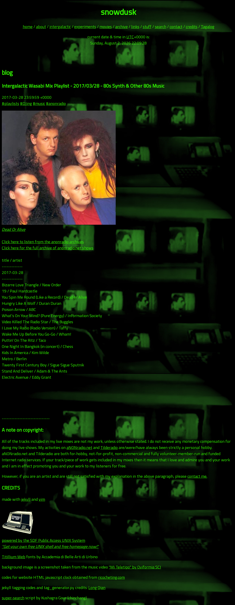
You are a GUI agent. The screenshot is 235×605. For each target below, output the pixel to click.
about (41, 26)
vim (42, 499)
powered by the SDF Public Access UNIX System (50, 540)
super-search (13, 598)
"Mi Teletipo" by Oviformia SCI (135, 567)
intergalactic (60, 26)
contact (176, 26)
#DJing (26, 103)
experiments (85, 26)
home (28, 26)
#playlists (10, 103)
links (135, 26)
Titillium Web (13, 557)
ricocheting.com (111, 577)
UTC (130, 37)
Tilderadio (109, 447)
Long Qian (96, 587)
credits (191, 26)
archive (121, 26)
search (160, 26)
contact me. (197, 476)
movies (106, 26)
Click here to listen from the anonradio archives (43, 242)
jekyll (26, 499)
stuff (147, 26)
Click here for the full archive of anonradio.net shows (47, 248)
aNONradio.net (79, 447)
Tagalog (207, 26)
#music (39, 103)
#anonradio (56, 103)
